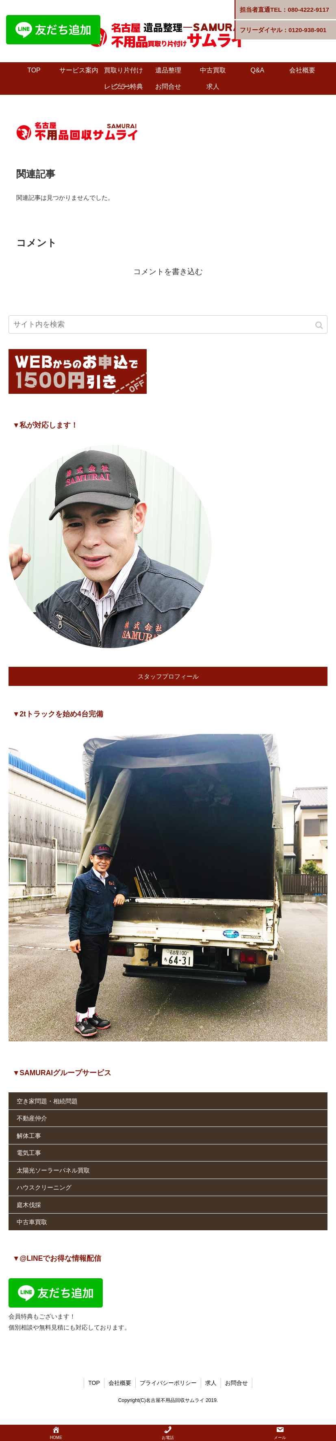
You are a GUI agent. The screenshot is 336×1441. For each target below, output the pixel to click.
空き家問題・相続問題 (47, 1101)
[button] (319, 325)
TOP (94, 1383)
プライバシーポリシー (168, 1383)
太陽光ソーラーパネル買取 (53, 1170)
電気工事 (29, 1152)
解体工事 (29, 1135)
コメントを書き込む (168, 271)
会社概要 (119, 1383)
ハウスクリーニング (44, 1187)
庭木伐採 (29, 1204)
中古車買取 (32, 1221)
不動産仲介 (32, 1118)
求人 (211, 1383)
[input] (168, 324)
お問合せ (236, 1383)
